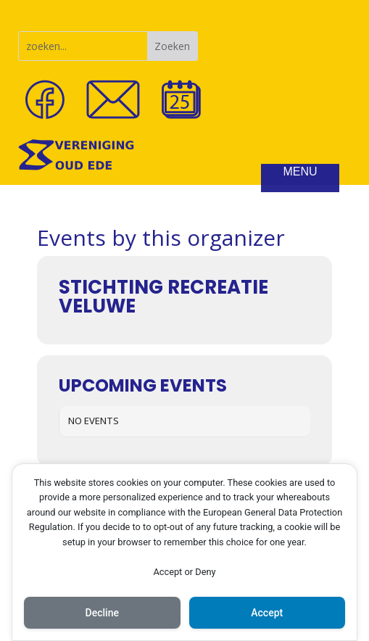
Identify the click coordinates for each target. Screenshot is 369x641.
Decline (102, 613)
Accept (267, 613)
